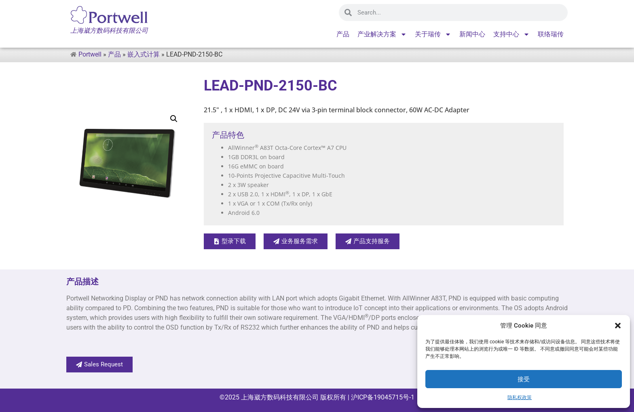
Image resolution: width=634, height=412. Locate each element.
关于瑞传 (433, 34)
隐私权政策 (519, 397)
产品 (342, 34)
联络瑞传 (551, 34)
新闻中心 (472, 34)
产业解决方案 (382, 34)
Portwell (89, 54)
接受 (524, 379)
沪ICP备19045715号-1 (381, 397)
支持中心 (511, 34)
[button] (618, 326)
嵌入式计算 (143, 54)
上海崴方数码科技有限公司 (280, 397)
